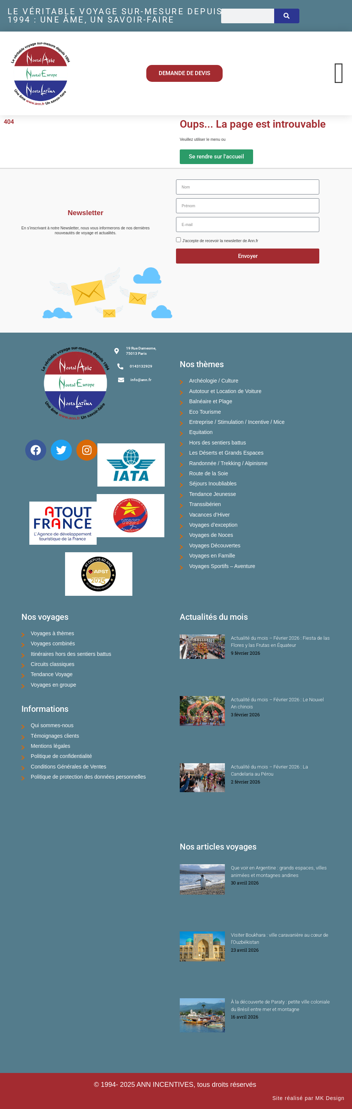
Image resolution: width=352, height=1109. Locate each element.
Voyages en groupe (53, 685)
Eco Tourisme (205, 412)
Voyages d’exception (213, 525)
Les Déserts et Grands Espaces (226, 453)
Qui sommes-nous (52, 725)
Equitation (200, 432)
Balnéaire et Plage (210, 401)
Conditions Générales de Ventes (68, 767)
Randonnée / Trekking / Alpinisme (228, 463)
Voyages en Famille (212, 556)
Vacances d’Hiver (209, 515)
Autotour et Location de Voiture (225, 391)
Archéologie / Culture (213, 381)
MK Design (330, 1098)
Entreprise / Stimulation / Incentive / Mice (237, 422)
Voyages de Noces (211, 535)
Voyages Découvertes (214, 545)
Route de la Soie (208, 473)
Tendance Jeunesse (212, 494)
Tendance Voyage (52, 674)
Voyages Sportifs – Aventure (222, 566)
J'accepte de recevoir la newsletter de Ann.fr (220, 241)
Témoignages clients (55, 736)
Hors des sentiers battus (217, 443)
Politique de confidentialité (61, 756)
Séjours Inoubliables (213, 484)
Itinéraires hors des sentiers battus (71, 654)
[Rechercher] (286, 16)
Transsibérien (205, 504)
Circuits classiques (52, 664)
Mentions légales (50, 746)
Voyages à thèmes (52, 633)
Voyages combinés (53, 643)
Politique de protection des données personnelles (88, 777)
